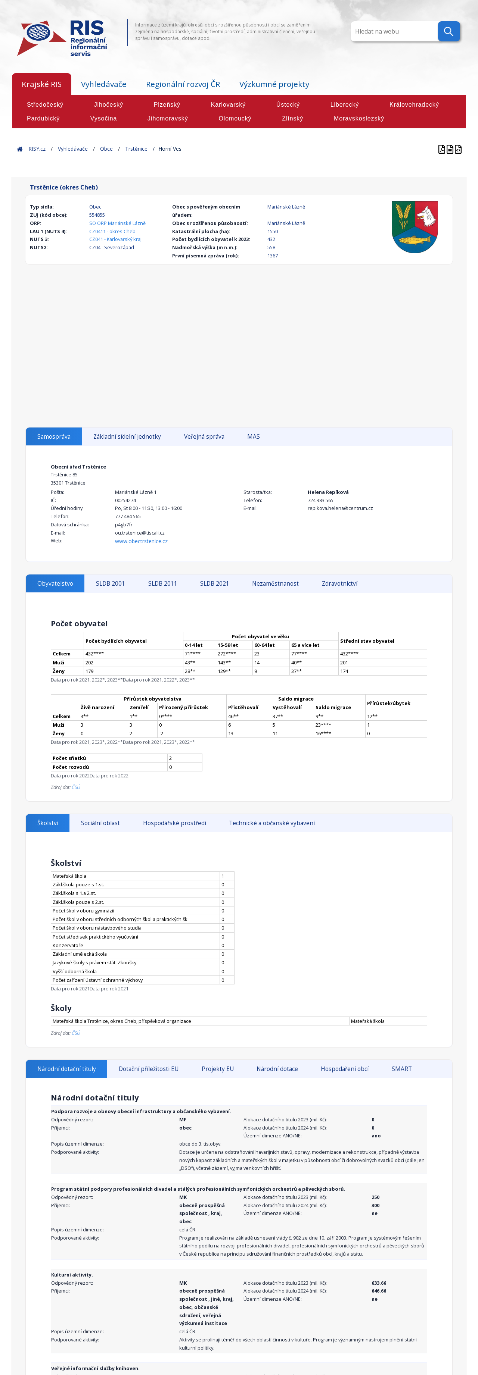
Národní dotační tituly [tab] (66, 1069)
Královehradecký (414, 104)
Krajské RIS (42, 84)
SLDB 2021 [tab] (214, 584)
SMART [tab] (402, 1069)
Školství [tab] (47, 823)
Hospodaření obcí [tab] (345, 1069)
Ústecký (288, 104)
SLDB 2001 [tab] (110, 584)
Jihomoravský (168, 118)
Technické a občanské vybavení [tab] (272, 823)
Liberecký (344, 104)
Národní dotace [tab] (277, 1069)
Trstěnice (136, 148)
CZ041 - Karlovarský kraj (115, 239)
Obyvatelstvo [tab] (55, 584)
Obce (106, 148)
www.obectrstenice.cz (141, 541)
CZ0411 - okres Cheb (112, 231)
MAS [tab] (253, 437)
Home (19, 148)
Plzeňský (167, 104)
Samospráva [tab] (54, 437)
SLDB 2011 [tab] (162, 584)
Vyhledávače (104, 84)
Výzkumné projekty (274, 84)
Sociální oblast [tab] (100, 823)
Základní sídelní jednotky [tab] (127, 437)
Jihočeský (108, 104)
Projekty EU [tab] (218, 1069)
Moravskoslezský (359, 118)
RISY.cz (37, 148)
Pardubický (43, 118)
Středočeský (45, 104)
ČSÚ (76, 787)
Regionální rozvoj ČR (183, 84)
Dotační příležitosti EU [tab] (149, 1069)
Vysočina (103, 118)
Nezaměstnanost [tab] (275, 584)
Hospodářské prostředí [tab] (174, 823)
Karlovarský (228, 104)
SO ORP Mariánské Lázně (117, 223)
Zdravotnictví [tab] (339, 584)
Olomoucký (234, 118)
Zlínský (292, 118)
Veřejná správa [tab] (204, 437)
